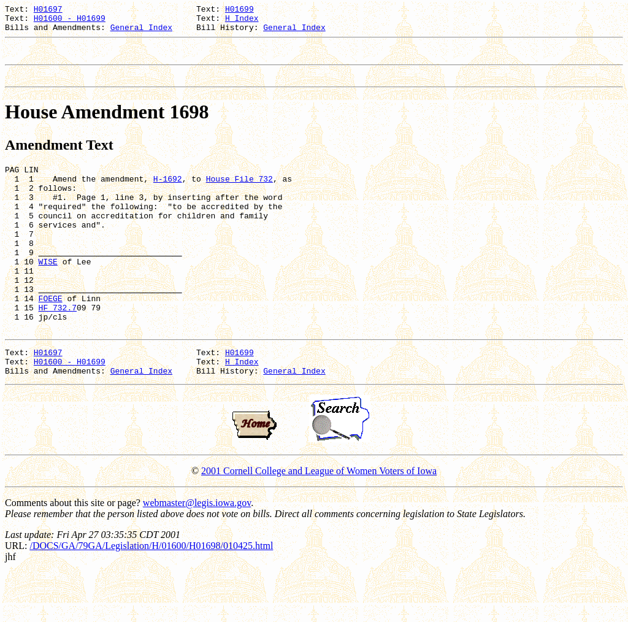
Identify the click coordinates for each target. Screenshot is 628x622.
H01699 (239, 10)
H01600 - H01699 (69, 21)
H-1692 (167, 193)
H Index (242, 21)
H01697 (48, 10)
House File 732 (239, 193)
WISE (48, 292)
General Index (141, 32)
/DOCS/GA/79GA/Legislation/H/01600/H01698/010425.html (151, 595)
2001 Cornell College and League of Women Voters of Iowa (319, 520)
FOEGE (51, 336)
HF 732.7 (58, 347)
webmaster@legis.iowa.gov (197, 552)
